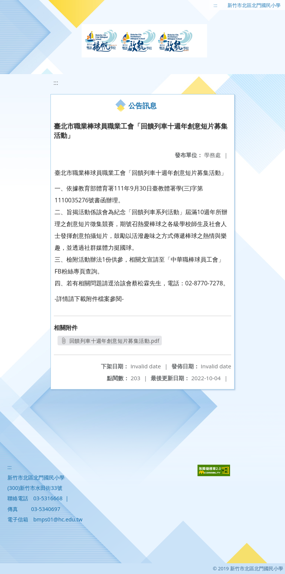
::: (215, 5)
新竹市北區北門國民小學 (254, 5)
